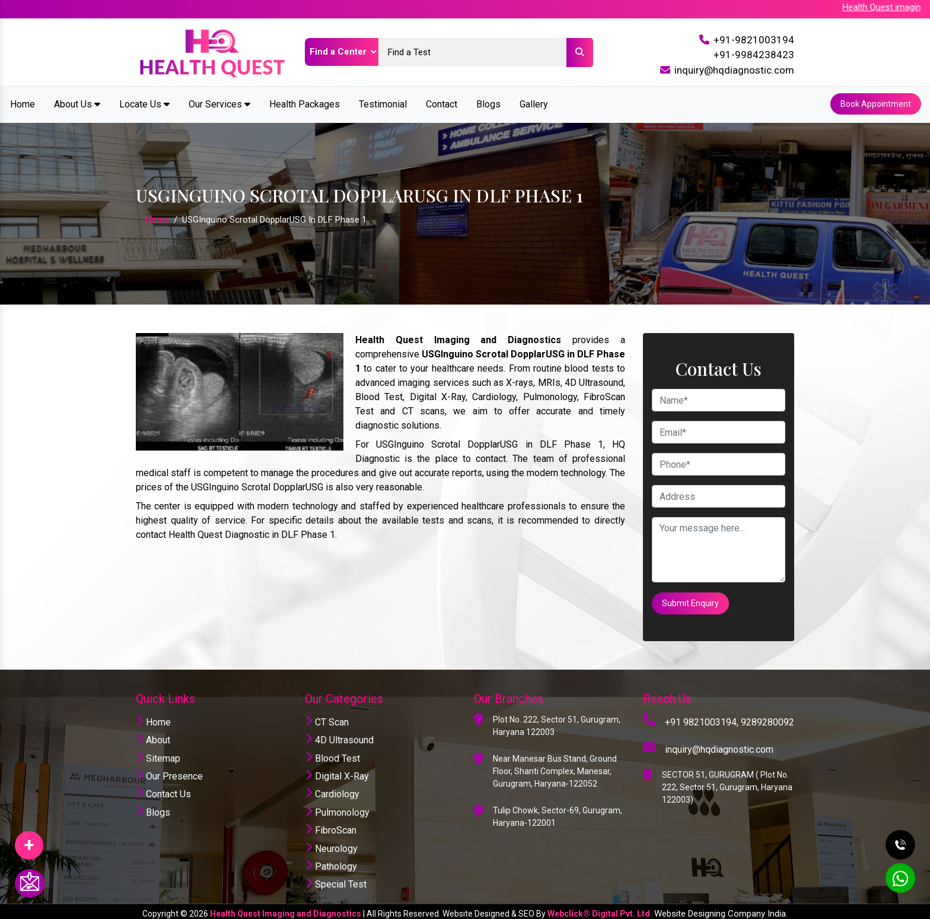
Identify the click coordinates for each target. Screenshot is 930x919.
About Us (77, 103)
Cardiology (332, 790)
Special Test (336, 880)
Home (22, 103)
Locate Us (144, 103)
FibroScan (330, 826)
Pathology (331, 861)
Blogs (488, 103)
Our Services (219, 103)
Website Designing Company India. (721, 909)
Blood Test (332, 753)
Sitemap (158, 753)
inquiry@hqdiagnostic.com (734, 70)
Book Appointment (875, 103)
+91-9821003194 (754, 40)
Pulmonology (337, 807)
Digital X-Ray (337, 771)
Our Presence (169, 771)
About (153, 735)
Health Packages (304, 103)
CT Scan (327, 717)
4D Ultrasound (339, 735)
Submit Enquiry (691, 600)
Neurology (331, 844)
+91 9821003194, (701, 717)
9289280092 (767, 717)
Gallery (534, 103)
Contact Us (163, 790)
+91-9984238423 (754, 55)
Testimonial (383, 103)
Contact (441, 103)
